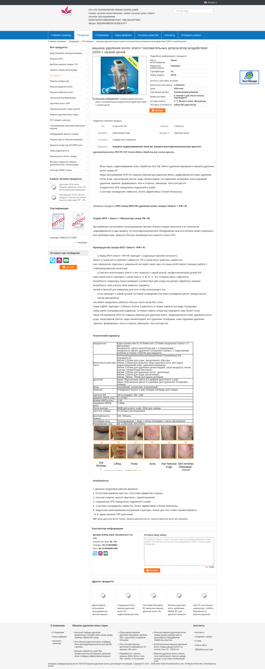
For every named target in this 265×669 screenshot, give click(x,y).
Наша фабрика (123, 35)
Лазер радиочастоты (59, 151)
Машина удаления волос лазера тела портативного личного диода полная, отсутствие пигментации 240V (170, 657)
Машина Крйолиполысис (61, 92)
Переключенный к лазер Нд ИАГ (65, 109)
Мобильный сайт (204, 649)
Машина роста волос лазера (63, 156)
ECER (51, 666)
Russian (211, 2)
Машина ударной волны (61, 87)
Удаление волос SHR (60, 103)
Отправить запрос (191, 35)
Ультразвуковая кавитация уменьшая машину (67, 127)
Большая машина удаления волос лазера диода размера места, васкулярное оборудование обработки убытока (170, 636)
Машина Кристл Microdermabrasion (66, 139)
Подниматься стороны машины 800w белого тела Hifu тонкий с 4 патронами (131, 656)
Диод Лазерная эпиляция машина (66, 53)
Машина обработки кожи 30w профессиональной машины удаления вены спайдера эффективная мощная (93, 653)
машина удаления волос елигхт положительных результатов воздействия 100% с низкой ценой (121, 102)
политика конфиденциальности (63, 664)
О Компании (102, 35)
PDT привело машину (60, 120)
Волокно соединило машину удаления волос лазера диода (64, 163)
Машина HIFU (56, 59)
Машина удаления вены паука (64, 114)
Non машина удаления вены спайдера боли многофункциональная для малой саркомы (93, 644)
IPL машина (87, 41)
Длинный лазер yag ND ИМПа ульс (66, 145)
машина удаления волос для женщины (169, 519)
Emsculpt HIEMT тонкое (61, 170)
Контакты (170, 35)
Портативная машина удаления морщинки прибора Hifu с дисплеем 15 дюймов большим (133, 636)
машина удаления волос (138, 519)
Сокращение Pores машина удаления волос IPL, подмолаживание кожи (128, 610)
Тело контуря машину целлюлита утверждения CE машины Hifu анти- (132, 647)
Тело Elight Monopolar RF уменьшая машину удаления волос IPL (153, 608)
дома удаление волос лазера (111, 519)
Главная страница (61, 35)
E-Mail (198, 641)
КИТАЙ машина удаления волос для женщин (100, 664)
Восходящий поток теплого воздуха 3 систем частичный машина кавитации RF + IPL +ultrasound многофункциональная (72, 200)
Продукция (83, 35)
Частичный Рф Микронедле (63, 98)
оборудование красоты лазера (64, 134)
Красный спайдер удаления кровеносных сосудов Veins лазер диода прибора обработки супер (94, 635)
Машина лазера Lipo (59, 81)
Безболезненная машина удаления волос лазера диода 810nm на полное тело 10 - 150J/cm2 (170, 647)
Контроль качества (148, 35)
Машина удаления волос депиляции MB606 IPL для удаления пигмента (177, 610)
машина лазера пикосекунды (63, 70)
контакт (159, 110)
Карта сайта (201, 645)
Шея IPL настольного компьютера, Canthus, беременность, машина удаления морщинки (203, 611)
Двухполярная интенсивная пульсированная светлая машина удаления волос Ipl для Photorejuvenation (103, 613)
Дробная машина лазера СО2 (64, 64)
